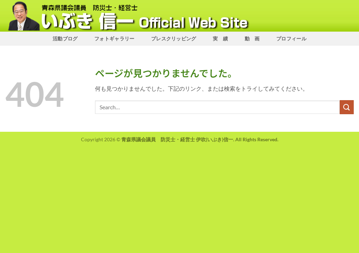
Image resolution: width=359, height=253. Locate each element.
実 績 (220, 38)
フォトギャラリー (114, 38)
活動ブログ (65, 38)
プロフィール (291, 38)
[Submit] (347, 107)
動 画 (252, 38)
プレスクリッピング (173, 38)
